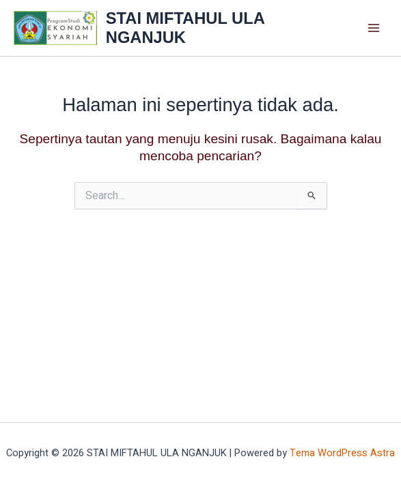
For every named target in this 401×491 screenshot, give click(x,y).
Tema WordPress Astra (342, 453)
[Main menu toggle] (374, 28)
